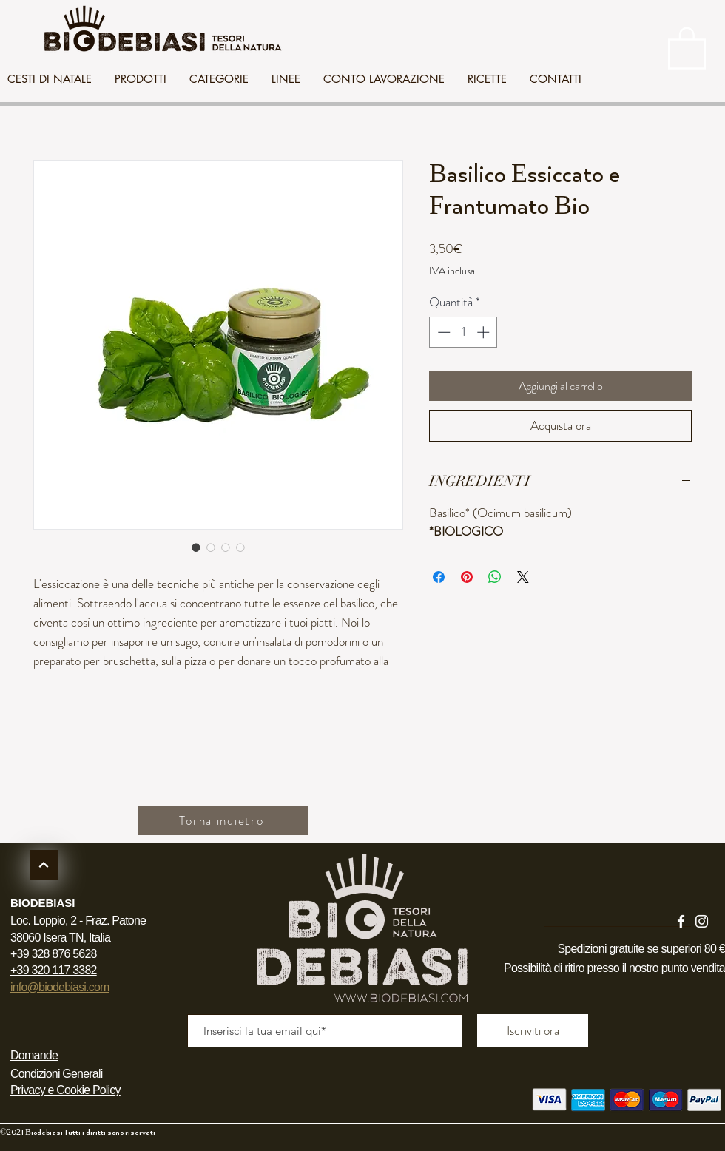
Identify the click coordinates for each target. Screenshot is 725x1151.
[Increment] (484, 332)
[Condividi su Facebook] (439, 577)
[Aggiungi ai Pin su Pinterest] (467, 577)
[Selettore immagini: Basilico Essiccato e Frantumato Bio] (196, 547)
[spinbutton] (463, 332)
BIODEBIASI (42, 903)
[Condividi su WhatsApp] (495, 577)
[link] (687, 47)
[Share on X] (523, 577)
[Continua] (44, 865)
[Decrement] (442, 332)
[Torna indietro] (223, 820)
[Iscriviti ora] (532, 1030)
